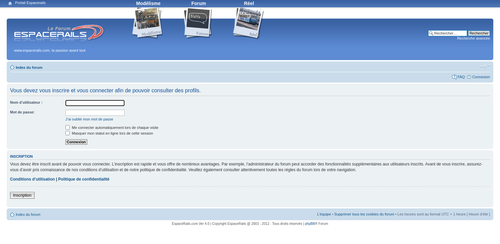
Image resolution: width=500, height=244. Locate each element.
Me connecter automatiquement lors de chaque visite (111, 128)
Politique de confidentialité (83, 179)
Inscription (22, 195)
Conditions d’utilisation (32, 179)
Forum (198, 3)
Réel (249, 3)
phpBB (310, 224)
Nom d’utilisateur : (26, 102)
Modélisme (148, 3)
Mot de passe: (22, 112)
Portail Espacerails (30, 3)
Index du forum (29, 67)
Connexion (481, 77)
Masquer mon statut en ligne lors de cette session (109, 133)
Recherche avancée (473, 38)
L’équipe (324, 214)
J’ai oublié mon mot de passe (89, 119)
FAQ (461, 77)
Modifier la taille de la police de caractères (485, 66)
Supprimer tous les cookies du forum (364, 214)
